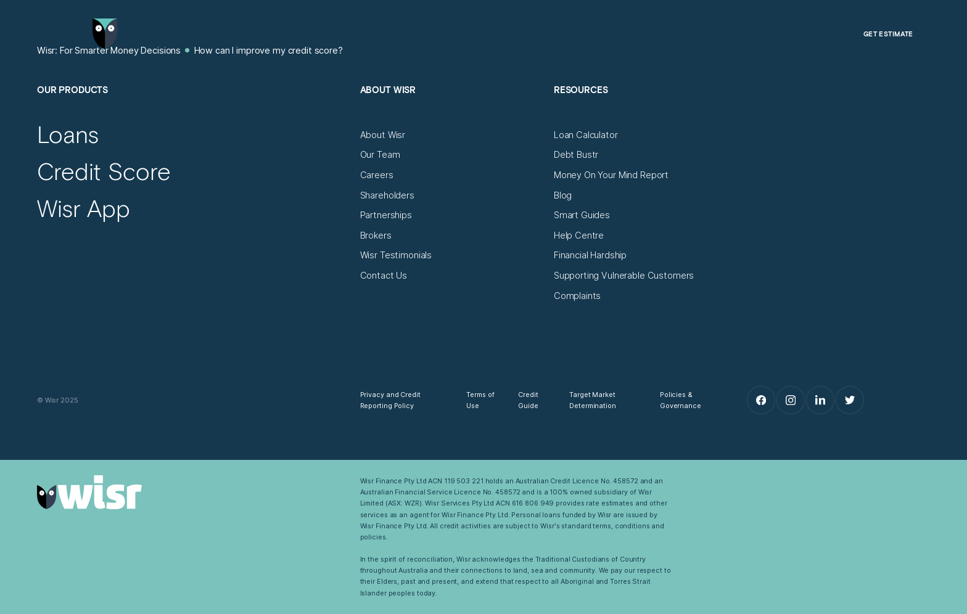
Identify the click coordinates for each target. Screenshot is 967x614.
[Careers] (376, 175)
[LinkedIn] (820, 400)
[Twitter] (849, 400)
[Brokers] (376, 235)
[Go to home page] (105, 33)
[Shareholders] (387, 195)
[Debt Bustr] (576, 154)
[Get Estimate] (888, 33)
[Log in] (807, 33)
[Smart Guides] (582, 215)
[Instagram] (790, 400)
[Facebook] (761, 400)
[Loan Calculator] (586, 135)
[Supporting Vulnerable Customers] (624, 275)
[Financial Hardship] (590, 255)
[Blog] (563, 195)
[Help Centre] (579, 235)
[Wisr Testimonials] (396, 255)
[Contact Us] (384, 275)
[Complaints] (577, 295)
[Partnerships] (386, 215)
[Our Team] (380, 154)
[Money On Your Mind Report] (611, 175)
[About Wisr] (383, 135)
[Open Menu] (48, 33)
